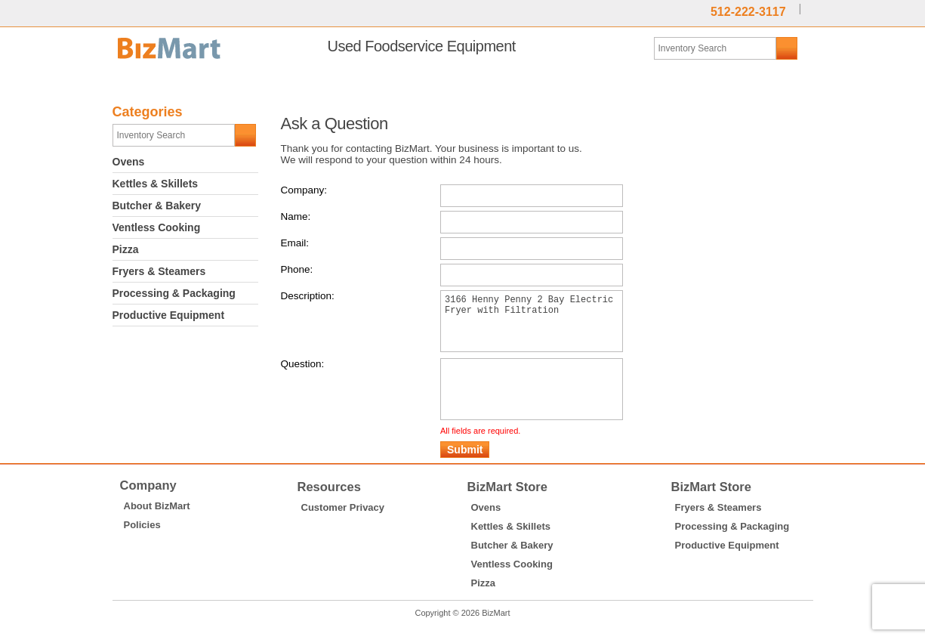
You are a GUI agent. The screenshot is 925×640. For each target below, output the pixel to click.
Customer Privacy (343, 530)
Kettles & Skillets (156, 184)
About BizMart (157, 528)
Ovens (129, 162)
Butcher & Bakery (157, 205)
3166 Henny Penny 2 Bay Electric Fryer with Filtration (531, 326)
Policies (142, 547)
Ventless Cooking (157, 227)
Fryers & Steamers (159, 271)
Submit (465, 472)
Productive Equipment (169, 315)
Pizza (126, 249)
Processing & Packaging (174, 293)
